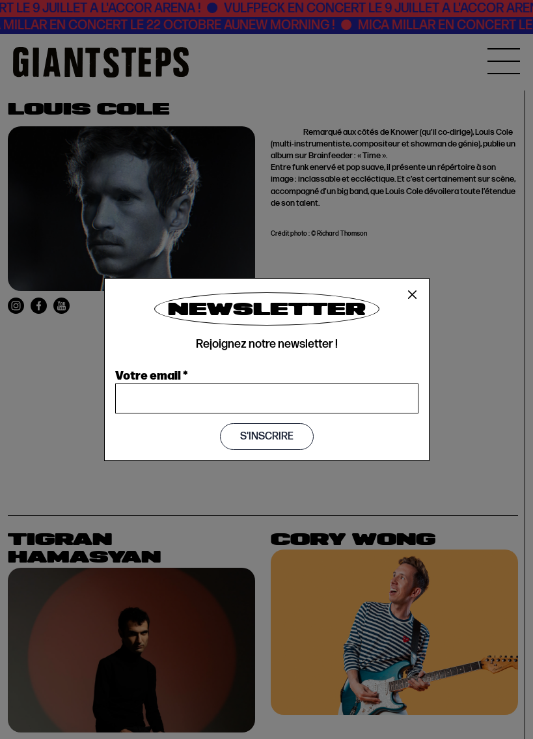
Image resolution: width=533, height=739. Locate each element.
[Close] (412, 294)
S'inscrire (267, 436)
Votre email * (151, 374)
